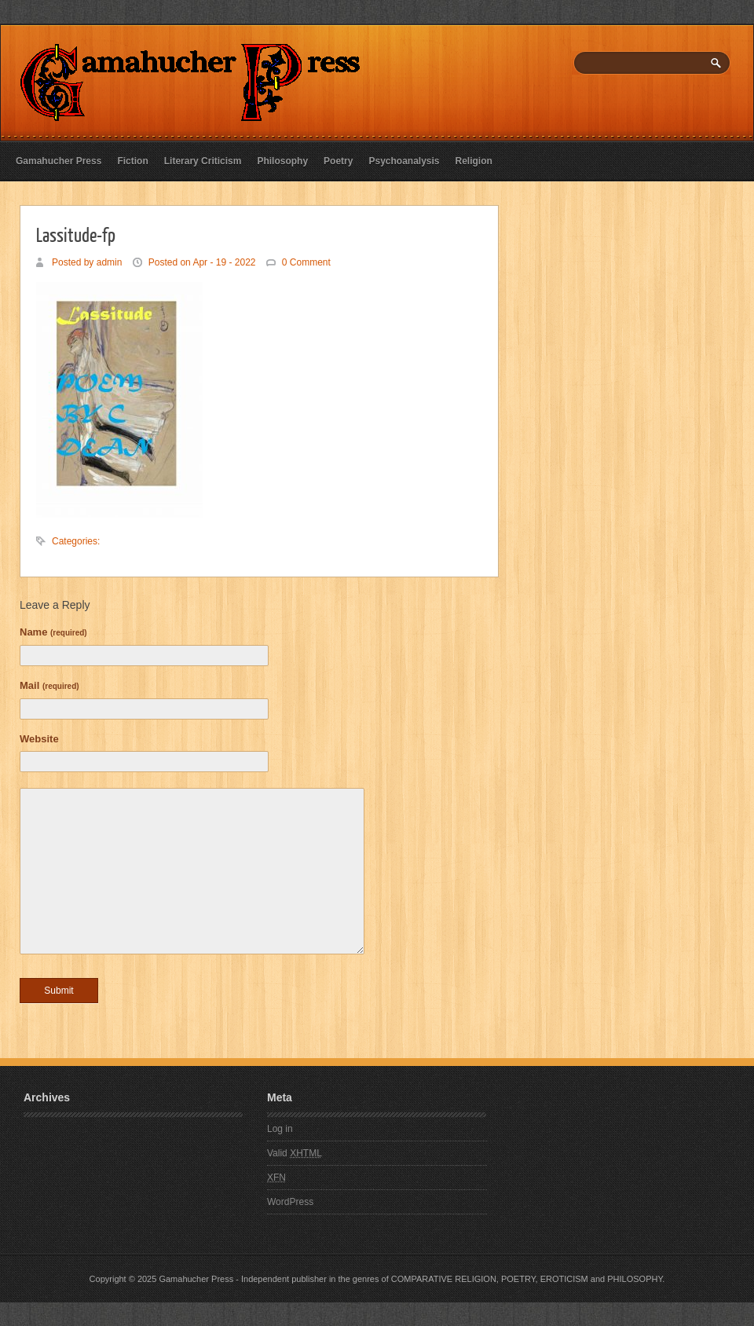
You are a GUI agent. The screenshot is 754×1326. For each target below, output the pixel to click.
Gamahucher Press (58, 161)
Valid (294, 1153)
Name (53, 632)
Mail (49, 685)
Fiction (132, 161)
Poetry (338, 161)
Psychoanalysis (403, 161)
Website (39, 739)
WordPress (290, 1201)
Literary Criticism (203, 161)
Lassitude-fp (75, 234)
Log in (280, 1128)
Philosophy (282, 161)
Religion (474, 161)
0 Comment (306, 262)
